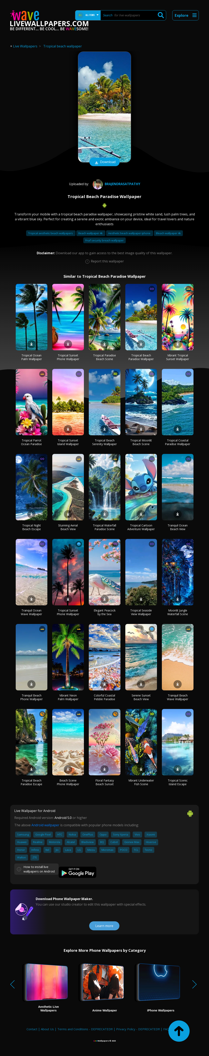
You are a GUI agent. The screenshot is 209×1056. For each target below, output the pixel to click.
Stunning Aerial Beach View (68, 527)
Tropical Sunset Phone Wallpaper (68, 357)
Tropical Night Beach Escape (31, 527)
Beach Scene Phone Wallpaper (68, 782)
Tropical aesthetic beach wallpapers (50, 233)
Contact (32, 1029)
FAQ (166, 1029)
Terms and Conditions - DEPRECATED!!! (85, 1029)
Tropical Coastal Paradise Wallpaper (177, 442)
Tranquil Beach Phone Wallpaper (31, 697)
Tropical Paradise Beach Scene (104, 357)
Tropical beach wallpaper (62, 46)
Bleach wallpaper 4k (168, 233)
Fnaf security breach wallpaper (104, 240)
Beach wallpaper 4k (90, 233)
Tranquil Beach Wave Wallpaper (177, 697)
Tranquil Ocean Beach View (178, 527)
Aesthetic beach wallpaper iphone (129, 233)
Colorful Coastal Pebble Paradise (104, 697)
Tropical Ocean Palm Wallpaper (31, 357)
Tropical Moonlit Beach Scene (141, 442)
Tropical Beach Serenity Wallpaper (104, 442)
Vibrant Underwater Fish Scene (141, 782)
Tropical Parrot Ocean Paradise (31, 442)
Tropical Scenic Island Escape (178, 782)
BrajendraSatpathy (116, 184)
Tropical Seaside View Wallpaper (141, 612)
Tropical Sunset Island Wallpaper (68, 442)
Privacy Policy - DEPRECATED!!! (138, 1029)
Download (104, 162)
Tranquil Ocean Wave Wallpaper (31, 612)
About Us (47, 1029)
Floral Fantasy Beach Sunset (104, 782)
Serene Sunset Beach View (141, 697)
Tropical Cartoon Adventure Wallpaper (141, 527)
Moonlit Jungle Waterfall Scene (177, 612)
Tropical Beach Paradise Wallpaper (141, 357)
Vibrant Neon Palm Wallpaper (68, 697)
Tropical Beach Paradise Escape (31, 782)
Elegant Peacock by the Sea (105, 612)
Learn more (104, 926)
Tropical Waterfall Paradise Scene (104, 527)
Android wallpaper (45, 825)
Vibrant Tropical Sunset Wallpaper (177, 357)
